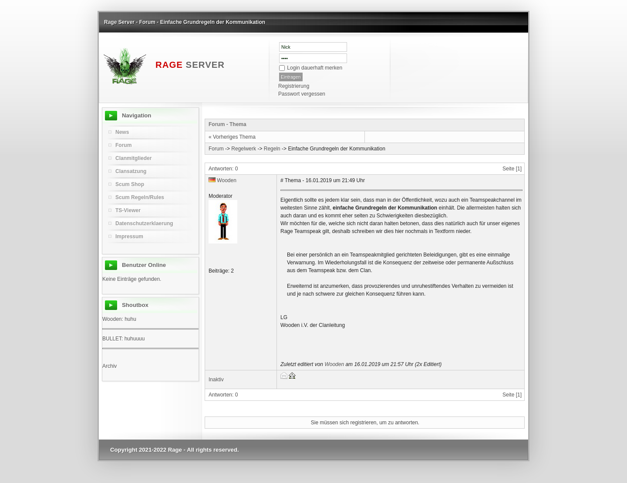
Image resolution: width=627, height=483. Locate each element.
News (122, 132)
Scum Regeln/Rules (139, 197)
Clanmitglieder (133, 158)
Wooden (226, 180)
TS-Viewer (128, 210)
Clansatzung (130, 171)
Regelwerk (243, 149)
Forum (216, 149)
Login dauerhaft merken (314, 68)
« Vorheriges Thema (232, 137)
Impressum (129, 236)
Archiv (109, 366)
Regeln (272, 149)
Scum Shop (129, 184)
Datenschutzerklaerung (144, 223)
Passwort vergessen (301, 94)
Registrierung (293, 86)
